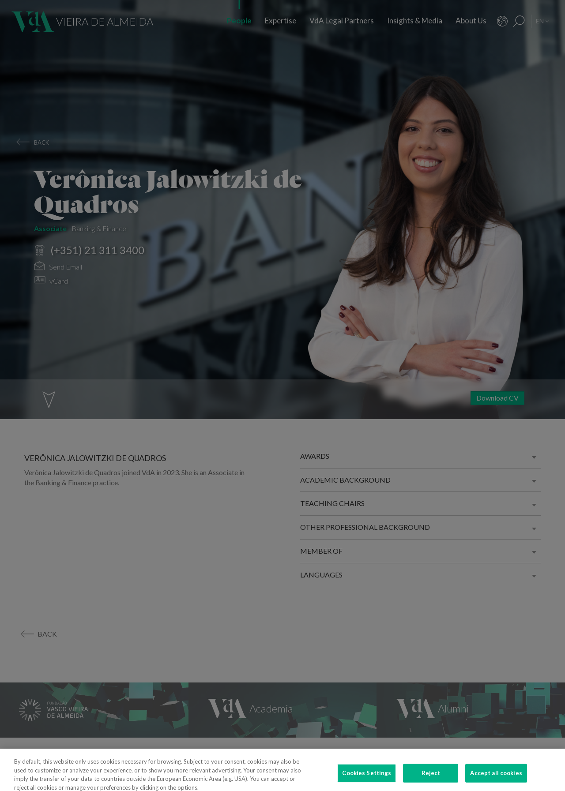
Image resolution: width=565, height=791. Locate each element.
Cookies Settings (366, 776)
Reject (431, 776)
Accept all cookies (496, 776)
